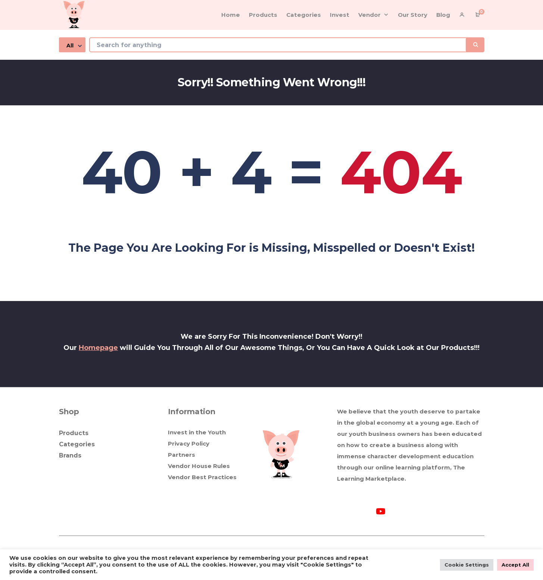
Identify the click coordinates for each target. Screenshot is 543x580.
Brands (70, 455)
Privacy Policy (188, 443)
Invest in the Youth (197, 432)
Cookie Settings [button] (466, 565)
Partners (181, 454)
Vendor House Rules (199, 465)
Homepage (98, 348)
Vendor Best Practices (202, 477)
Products (73, 433)
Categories (77, 444)
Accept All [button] (515, 565)
